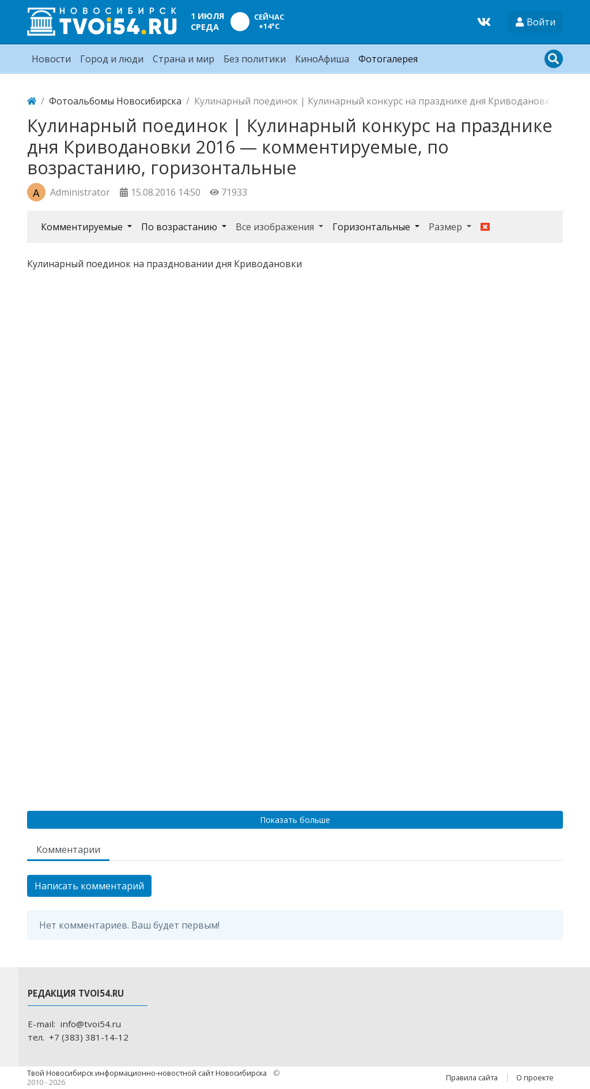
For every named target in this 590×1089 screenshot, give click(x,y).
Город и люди (111, 59)
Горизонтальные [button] (372, 226)
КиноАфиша (322, 59)
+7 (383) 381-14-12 (88, 1037)
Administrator (80, 192)
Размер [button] (446, 226)
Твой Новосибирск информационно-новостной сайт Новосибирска (147, 1073)
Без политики (255, 59)
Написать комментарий (89, 886)
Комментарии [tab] (68, 849)
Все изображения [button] (276, 226)
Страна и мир (183, 59)
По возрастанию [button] (180, 226)
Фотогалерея (388, 59)
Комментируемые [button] (83, 226)
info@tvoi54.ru (90, 1024)
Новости (51, 59)
